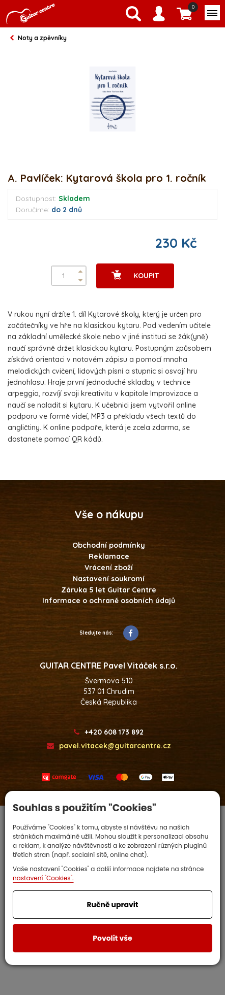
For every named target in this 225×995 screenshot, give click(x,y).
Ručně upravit (112, 905)
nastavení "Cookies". (43, 878)
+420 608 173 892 (109, 732)
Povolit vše (112, 938)
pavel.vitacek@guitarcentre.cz (109, 746)
